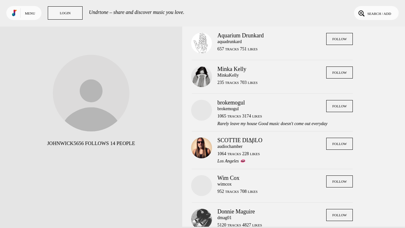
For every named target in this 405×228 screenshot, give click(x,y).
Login (65, 13)
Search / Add (374, 13)
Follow (339, 39)
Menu (30, 13)
